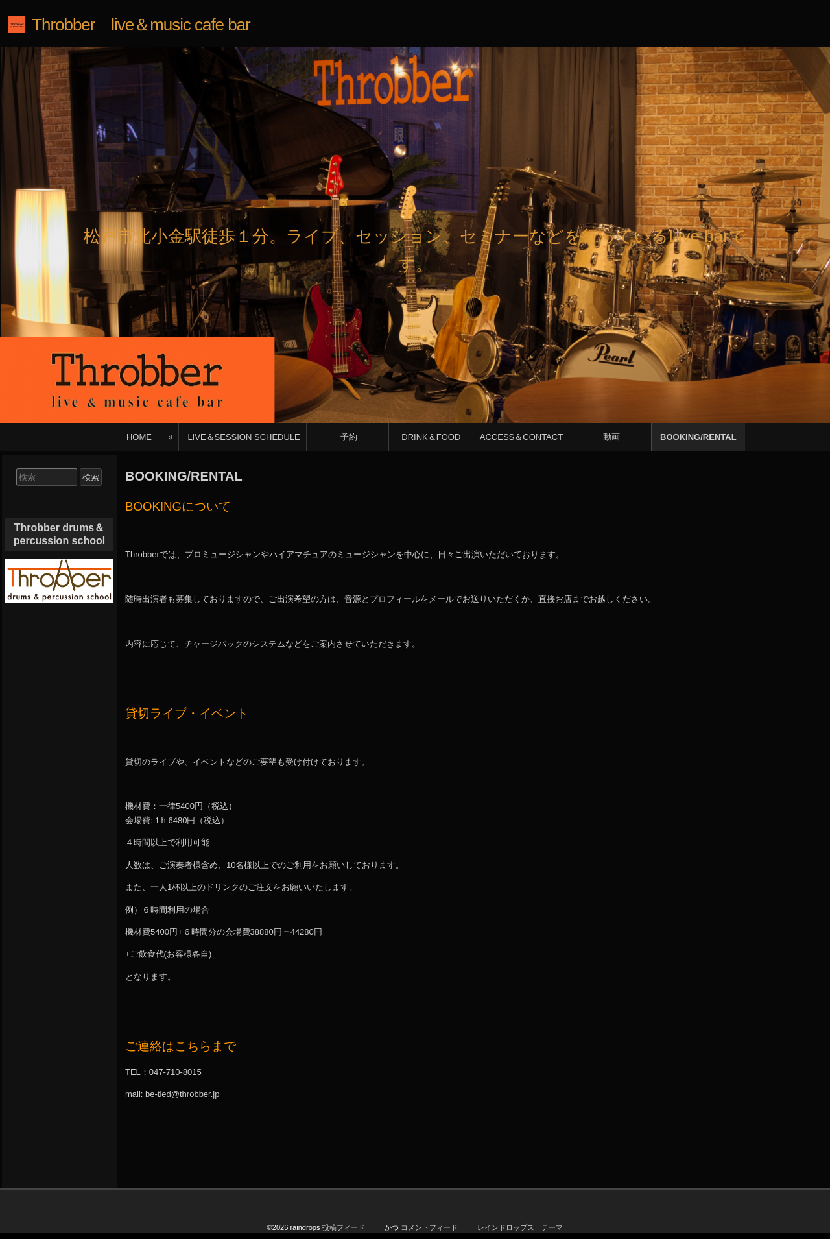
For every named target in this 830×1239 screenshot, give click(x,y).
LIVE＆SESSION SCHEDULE (243, 437)
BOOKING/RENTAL (698, 437)
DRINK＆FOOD (430, 437)
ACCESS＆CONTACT (521, 437)
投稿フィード (343, 1227)
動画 (611, 437)
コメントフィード (429, 1227)
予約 (348, 437)
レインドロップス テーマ (520, 1227)
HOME (139, 437)
